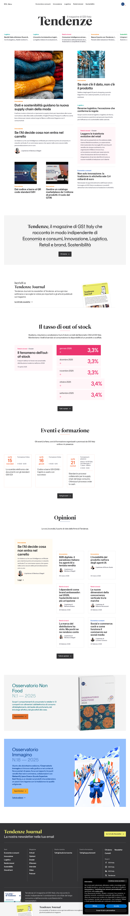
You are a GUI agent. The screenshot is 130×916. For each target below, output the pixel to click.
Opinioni (32, 856)
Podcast (32, 874)
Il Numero (32, 863)
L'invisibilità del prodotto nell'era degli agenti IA (100, 560)
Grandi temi (8, 870)
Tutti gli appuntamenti (87, 853)
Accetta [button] (116, 906)
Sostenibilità (90, 4)
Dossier (32, 860)
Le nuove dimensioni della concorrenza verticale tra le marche (100, 595)
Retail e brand (78, 4)
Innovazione (57, 4)
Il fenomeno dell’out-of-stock (33, 355)
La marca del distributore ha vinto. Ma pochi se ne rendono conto (69, 628)
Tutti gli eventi (65, 496)
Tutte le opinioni (65, 656)
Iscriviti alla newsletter (24, 302)
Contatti (108, 853)
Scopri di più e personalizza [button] (105, 910)
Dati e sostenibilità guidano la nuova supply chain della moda (42, 107)
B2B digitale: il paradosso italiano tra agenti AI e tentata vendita (69, 561)
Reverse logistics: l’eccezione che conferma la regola (96, 110)
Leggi (21, 580)
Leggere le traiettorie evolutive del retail (92, 135)
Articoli (31, 853)
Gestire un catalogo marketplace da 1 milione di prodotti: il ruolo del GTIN (59, 193)
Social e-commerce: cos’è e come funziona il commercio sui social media (102, 629)
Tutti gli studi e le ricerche (63, 853)
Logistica (67, 4)
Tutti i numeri (64, 409)
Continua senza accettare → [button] (117, 881)
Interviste (32, 867)
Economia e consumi (43, 4)
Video (31, 870)
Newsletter (118, 850)
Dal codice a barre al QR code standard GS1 (28, 191)
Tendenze (110, 875)
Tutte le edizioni (18, 798)
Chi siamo (65, 254)
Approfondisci (20, 716)
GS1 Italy (86, 226)
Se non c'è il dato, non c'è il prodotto (96, 86)
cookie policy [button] (99, 891)
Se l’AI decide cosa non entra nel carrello (39, 134)
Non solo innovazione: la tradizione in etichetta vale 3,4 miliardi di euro (94, 176)
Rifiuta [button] (95, 906)
